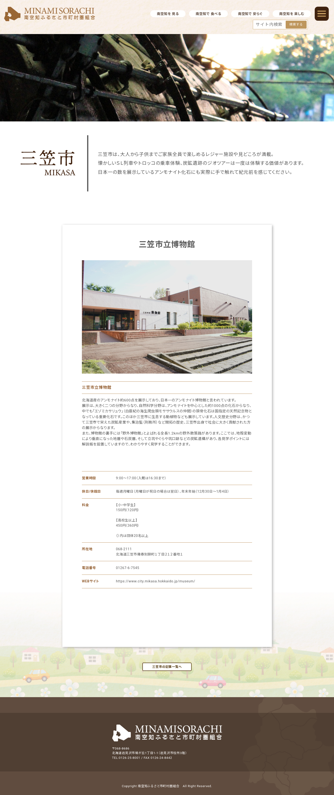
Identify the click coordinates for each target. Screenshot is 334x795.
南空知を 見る (168, 14)
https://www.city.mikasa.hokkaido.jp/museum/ (155, 581)
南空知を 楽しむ (291, 14)
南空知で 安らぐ (250, 14)
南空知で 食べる (208, 14)
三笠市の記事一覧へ (167, 667)
